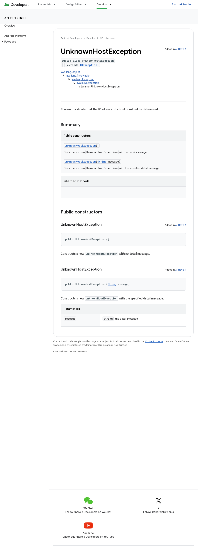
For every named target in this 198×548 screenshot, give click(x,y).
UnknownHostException (80, 145)
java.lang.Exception (82, 79)
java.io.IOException (87, 83)
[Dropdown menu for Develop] (112, 4)
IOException (88, 65)
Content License (154, 341)
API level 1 (180, 49)
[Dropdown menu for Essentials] (56, 4)
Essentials (44, 4)
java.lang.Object (70, 72)
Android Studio (181, 4)
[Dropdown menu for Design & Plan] (87, 4)
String (102, 161)
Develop (91, 38)
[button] (23, 42)
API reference (15, 18)
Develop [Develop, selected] (102, 4)
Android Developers (71, 38)
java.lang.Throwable (77, 75)
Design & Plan (73, 4)
